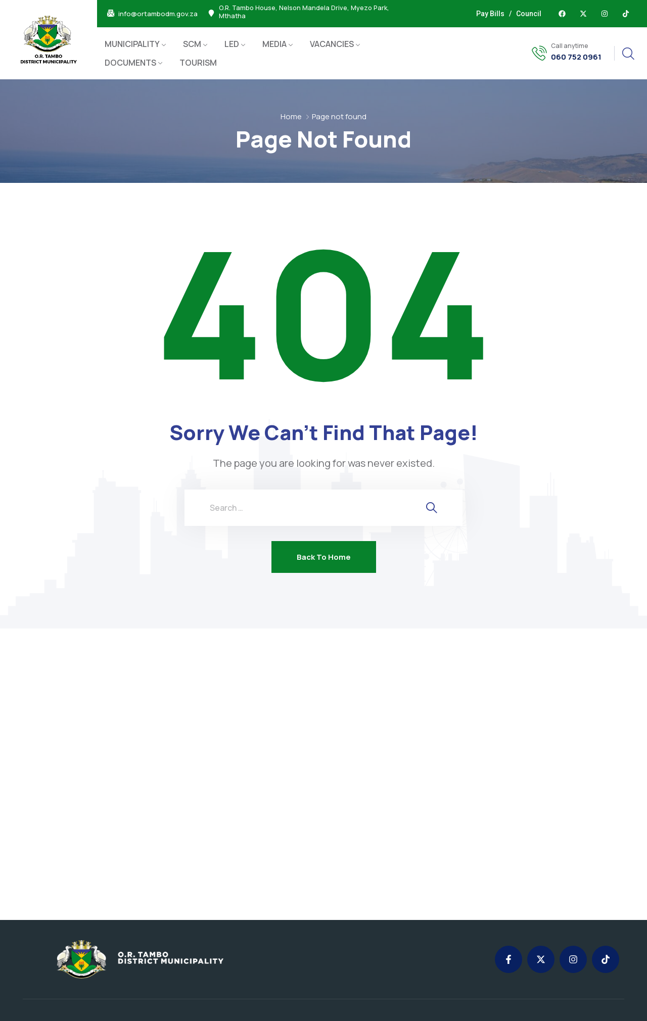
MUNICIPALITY (132, 44)
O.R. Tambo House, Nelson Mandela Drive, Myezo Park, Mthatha (304, 12)
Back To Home (324, 557)
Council (528, 14)
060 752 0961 (576, 57)
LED (231, 44)
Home (291, 116)
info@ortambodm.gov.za (158, 14)
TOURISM (198, 62)
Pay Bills (490, 14)
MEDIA (274, 44)
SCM (192, 44)
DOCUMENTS (130, 62)
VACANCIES (332, 44)
